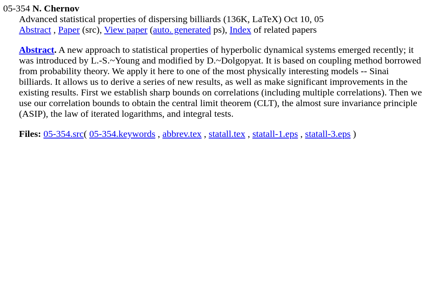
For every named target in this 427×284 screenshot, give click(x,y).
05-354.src (63, 134)
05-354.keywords (122, 134)
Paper (69, 29)
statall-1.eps (275, 134)
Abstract (35, 29)
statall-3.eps (327, 134)
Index (240, 29)
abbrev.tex (181, 134)
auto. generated (182, 29)
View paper (126, 29)
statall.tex (227, 134)
